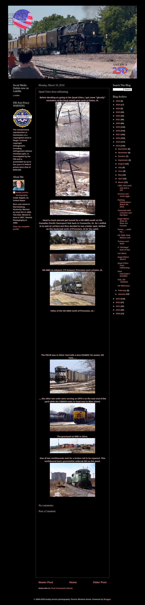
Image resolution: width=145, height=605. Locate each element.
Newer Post (46, 582)
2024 (118, 108)
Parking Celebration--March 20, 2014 (125, 203)
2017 (118, 134)
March (121, 182)
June (120, 171)
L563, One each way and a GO (125, 187)
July (120, 167)
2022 (118, 116)
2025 (118, 105)
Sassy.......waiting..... (124, 230)
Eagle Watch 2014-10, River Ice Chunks (123, 222)
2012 (118, 302)
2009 (118, 314)
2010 (118, 310)
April (120, 179)
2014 (118, 146)
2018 (118, 131)
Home (73, 582)
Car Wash (122, 253)
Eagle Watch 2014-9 (123, 258)
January (122, 294)
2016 (118, 138)
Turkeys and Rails (123, 242)
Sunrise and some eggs (124, 195)
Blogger (107, 599)
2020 (118, 123)
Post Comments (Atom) (61, 588)
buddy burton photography (22, 193)
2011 (118, 306)
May (120, 175)
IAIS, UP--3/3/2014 (123, 281)
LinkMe (16, 95)
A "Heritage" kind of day (124, 248)
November (123, 153)
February (122, 290)
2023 (118, 112)
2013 (118, 299)
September (123, 160)
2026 (118, 101)
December (123, 149)
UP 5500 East (124, 286)
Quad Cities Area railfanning (124, 265)
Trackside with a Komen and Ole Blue (125, 212)
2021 (118, 119)
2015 (118, 142)
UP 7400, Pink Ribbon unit (124, 236)
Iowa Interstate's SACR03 (124, 273)
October (122, 156)
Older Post (99, 582)
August (121, 164)
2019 (118, 127)
